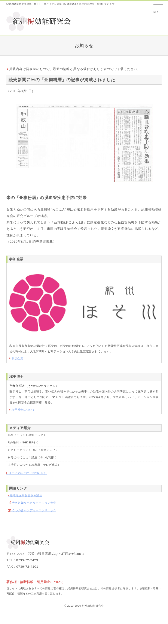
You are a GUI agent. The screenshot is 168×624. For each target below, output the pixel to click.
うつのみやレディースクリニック (34, 510)
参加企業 (17, 358)
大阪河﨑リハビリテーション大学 (34, 502)
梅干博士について (23, 409)
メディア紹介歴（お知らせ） (28, 473)
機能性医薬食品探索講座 (26, 495)
